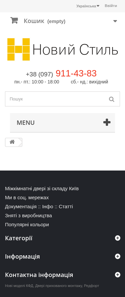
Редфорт (91, 286)
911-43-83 (76, 73)
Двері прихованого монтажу (58, 286)
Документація (21, 206)
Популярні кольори (27, 224)
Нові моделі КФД (19, 286)
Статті (66, 206)
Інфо (47, 206)
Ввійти (111, 6)
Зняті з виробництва (28, 215)
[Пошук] (111, 98)
